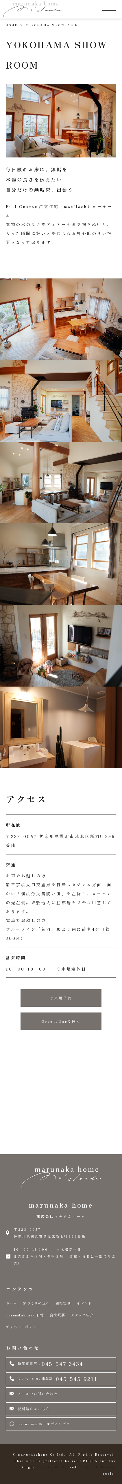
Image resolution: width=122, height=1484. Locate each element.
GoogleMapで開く (61, 1021)
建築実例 (63, 1302)
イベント (84, 1302)
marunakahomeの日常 (25, 1314)
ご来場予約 (61, 997)
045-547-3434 (46, 1364)
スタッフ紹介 (82, 1314)
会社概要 (57, 1314)
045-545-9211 (54, 1379)
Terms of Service (97, 1467)
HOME (12, 25)
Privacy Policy (52, 1467)
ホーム (11, 1302)
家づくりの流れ (36, 1302)
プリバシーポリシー (23, 1326)
